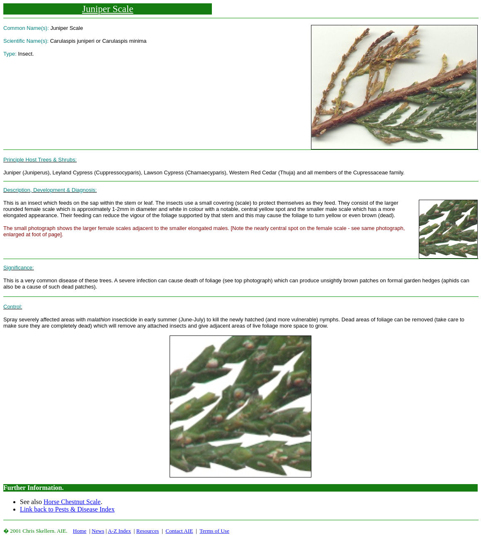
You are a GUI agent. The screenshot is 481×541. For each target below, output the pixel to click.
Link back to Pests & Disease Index (67, 509)
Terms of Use (214, 531)
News (98, 531)
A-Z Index (119, 531)
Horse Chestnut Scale (72, 501)
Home (80, 531)
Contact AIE (179, 531)
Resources (147, 531)
